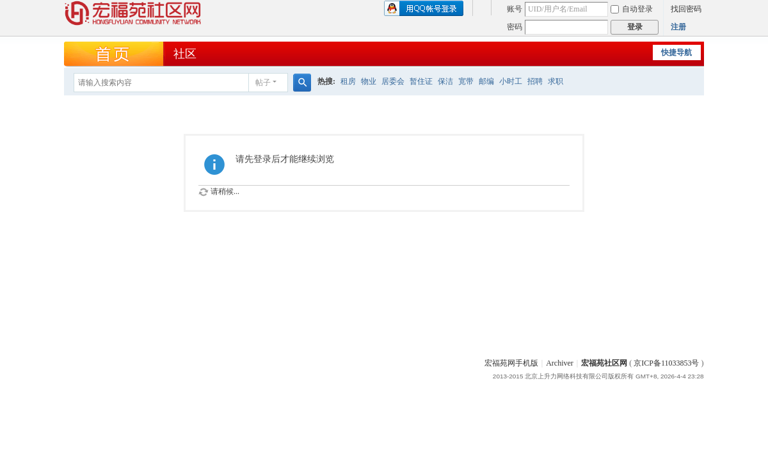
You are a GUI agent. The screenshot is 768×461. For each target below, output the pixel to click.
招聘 (535, 81)
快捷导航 (676, 52)
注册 (678, 26)
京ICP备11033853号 (666, 363)
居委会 (392, 81)
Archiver (559, 363)
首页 (114, 54)
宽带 (466, 81)
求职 (555, 81)
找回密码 (686, 8)
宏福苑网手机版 (511, 363)
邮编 (486, 81)
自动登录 (632, 8)
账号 (514, 8)
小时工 (510, 81)
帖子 (263, 82)
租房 (348, 81)
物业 (368, 81)
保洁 (445, 81)
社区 (184, 53)
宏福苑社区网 (604, 363)
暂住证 (421, 81)
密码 (514, 26)
